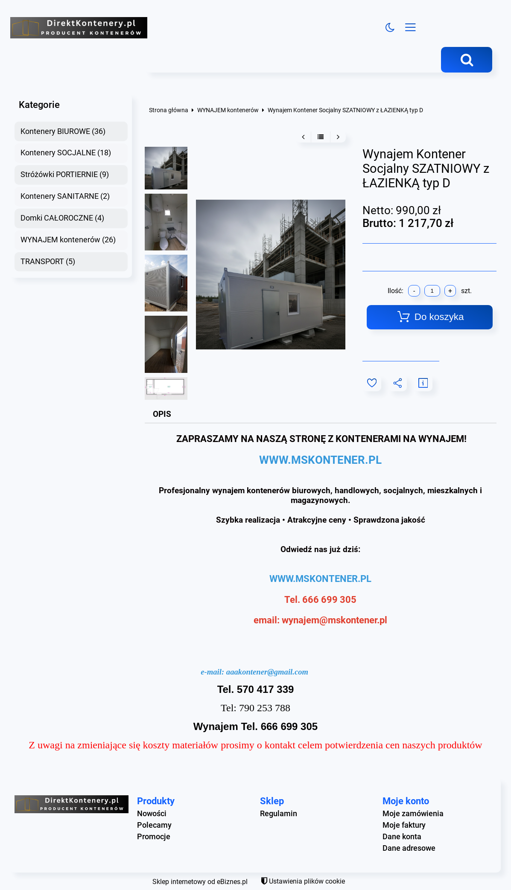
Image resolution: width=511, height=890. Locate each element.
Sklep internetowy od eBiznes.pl (200, 882)
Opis (162, 414)
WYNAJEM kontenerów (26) (68, 240)
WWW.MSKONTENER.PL (320, 460)
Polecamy (154, 825)
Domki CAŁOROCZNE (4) (62, 218)
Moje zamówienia (413, 813)
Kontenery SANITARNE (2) (65, 196)
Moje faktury (404, 825)
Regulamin (278, 813)
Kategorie (39, 104)
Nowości (151, 813)
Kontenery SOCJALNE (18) (65, 152)
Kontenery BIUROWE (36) (62, 131)
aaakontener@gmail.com (267, 671)
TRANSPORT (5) (47, 261)
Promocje (153, 836)
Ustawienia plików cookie (307, 881)
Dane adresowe (409, 848)
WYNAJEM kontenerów (228, 110)
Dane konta (402, 836)
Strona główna (168, 110)
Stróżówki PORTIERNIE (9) (64, 174)
